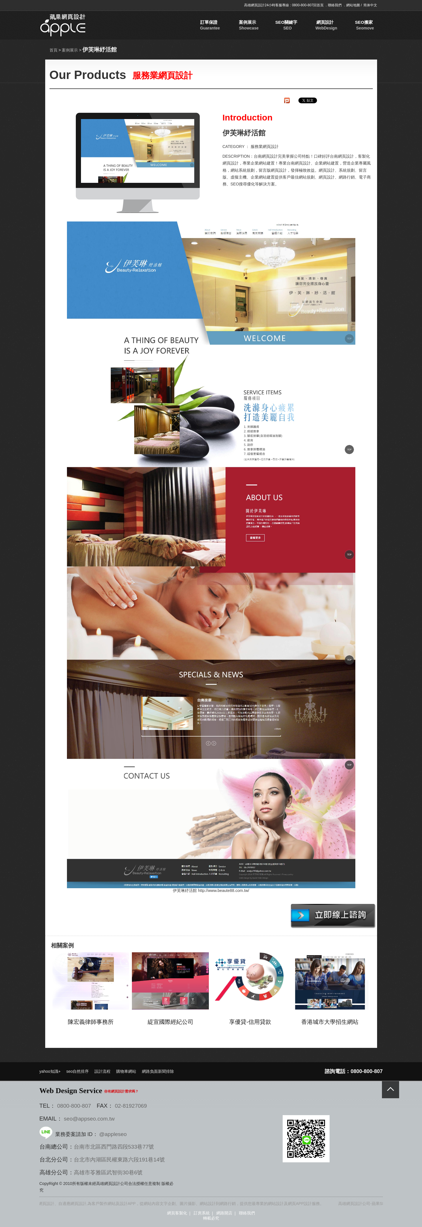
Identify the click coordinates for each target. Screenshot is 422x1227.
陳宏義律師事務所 (91, 1022)
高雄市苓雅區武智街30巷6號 (108, 1172)
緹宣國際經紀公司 (170, 1022)
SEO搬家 (320, 25)
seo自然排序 (77, 1071)
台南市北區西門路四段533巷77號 (114, 1147)
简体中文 (370, 5)
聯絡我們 (335, 5)
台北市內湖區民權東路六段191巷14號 (119, 1160)
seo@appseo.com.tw (89, 1119)
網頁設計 (294, 25)
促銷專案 (345, 25)
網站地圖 (353, 5)
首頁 (53, 50)
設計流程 (102, 1071)
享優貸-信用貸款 (250, 1022)
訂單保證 (218, 25)
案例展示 (243, 25)
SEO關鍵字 (269, 25)
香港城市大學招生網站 (329, 1022)
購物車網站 (126, 1071)
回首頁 (318, 5)
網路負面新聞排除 (158, 1071)
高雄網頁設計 (254, 5)
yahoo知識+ (50, 1071)
